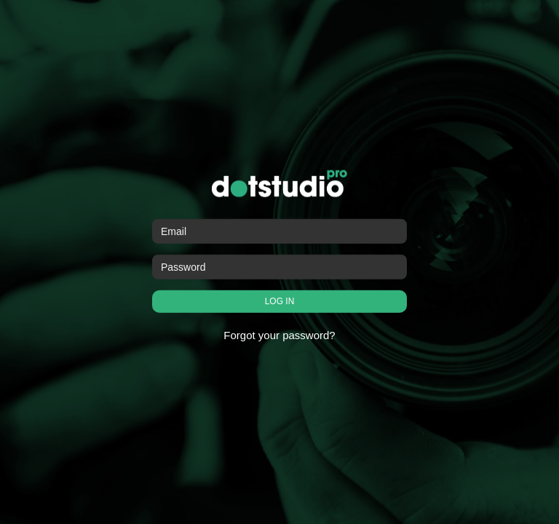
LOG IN (280, 301)
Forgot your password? (279, 335)
